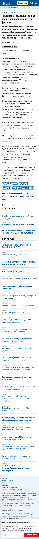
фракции (6, 188)
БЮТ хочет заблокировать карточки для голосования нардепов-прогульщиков (18, 231)
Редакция (5, 485)
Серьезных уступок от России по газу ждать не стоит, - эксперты (18, 263)
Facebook (21, 196)
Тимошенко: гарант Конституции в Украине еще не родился (19, 296)
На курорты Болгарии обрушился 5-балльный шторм (16, 457)
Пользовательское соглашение (12, 489)
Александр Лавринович (23, 188)
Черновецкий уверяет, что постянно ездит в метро (18, 378)
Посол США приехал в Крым (13, 312)
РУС (31, 3)
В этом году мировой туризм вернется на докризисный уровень (18, 387)
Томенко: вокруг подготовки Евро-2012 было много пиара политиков (17, 358)
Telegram (5, 199)
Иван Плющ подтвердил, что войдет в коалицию (17, 217)
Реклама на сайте (7, 480)
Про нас (4, 478)
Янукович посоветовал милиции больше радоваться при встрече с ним (18, 447)
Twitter (29, 196)
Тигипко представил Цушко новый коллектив (17, 287)
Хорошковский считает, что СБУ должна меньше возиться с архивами (17, 428)
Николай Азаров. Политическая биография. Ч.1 (15, 469)
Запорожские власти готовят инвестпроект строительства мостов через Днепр (19, 368)
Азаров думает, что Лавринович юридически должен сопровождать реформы (16, 398)
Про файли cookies (8, 535)
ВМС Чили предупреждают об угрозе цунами (16, 349)
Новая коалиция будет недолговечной (18, 224)
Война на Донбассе (9, 8)
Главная (4, 12)
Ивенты (4, 483)
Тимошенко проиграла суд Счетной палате (19, 278)
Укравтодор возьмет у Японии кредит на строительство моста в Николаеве (18, 330)
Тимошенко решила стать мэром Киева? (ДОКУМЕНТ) (16, 246)
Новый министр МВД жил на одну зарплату (19, 271)
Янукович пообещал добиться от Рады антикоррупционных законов (17, 339)
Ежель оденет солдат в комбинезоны (16, 254)
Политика (12, 12)
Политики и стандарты (9, 487)
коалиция (24, 184)
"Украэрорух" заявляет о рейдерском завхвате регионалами (16, 320)
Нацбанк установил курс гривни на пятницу (19, 305)
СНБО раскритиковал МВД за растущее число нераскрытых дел (17, 438)
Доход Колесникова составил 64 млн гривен (16, 409)
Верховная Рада (10, 184)
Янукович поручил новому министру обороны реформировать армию (18, 418)
